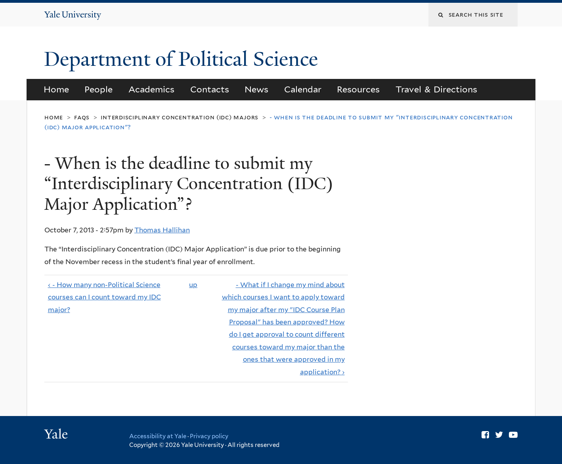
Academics (151, 89)
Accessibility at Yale (157, 436)
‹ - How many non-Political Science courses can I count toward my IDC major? (104, 297)
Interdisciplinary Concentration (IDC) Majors (179, 117)
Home (56, 89)
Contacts (209, 89)
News (256, 89)
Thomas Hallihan (162, 230)
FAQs (82, 117)
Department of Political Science (183, 59)
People (98, 89)
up (193, 285)
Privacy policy (209, 436)
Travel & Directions (437, 89)
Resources (358, 89)
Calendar (302, 89)
